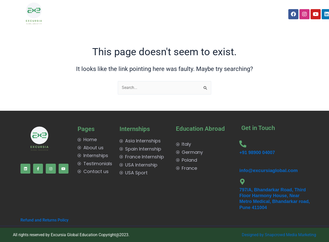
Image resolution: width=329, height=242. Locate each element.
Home (75, 14)
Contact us (219, 14)
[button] (125, 14)
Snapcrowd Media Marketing (290, 234)
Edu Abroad (159, 14)
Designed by (253, 234)
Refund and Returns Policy (44, 220)
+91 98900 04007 (257, 152)
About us (97, 14)
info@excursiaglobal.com (268, 170)
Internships (125, 14)
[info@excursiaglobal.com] (241, 163)
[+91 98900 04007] (242, 143)
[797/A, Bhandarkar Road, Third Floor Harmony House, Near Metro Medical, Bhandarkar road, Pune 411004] (242, 182)
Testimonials (190, 14)
